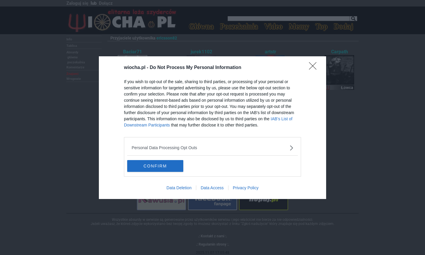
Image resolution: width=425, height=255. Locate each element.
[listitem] (212, 148)
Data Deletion (179, 187)
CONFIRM (155, 165)
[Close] (314, 67)
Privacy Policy (246, 187)
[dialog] (212, 127)
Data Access (212, 187)
